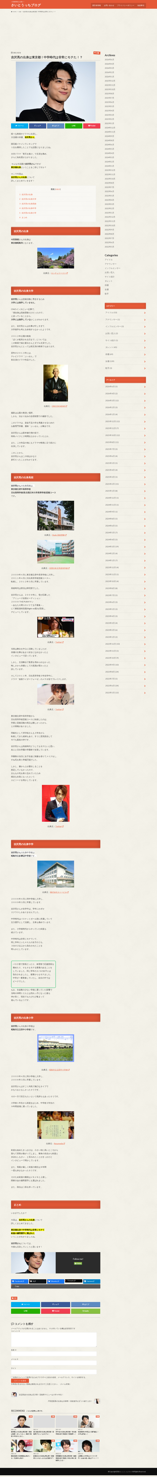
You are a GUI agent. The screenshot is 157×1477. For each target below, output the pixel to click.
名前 (14, 1352)
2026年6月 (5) (110, 365)
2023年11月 (109, 167)
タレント (108, 267)
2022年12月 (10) (111, 599)
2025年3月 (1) (110, 447)
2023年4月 (109, 191)
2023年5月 (109, 187)
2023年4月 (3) (110, 573)
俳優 (14, 1300)
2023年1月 (109, 202)
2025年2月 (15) (111, 454)
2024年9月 (109, 131)
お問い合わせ (109, 4)
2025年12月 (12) (111, 397)
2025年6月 (109, 99)
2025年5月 (109, 103)
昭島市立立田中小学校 (58, 1071)
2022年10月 (109, 214)
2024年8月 (109, 135)
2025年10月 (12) (111, 409)
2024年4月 (109, 147)
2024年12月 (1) (111, 466)
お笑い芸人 (109, 259)
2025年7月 (109, 95)
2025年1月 (109, 119)
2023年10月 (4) (111, 542)
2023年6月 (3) (110, 561)
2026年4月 (109, 63)
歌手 (106, 279)
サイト (13, 1370)
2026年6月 (109, 59)
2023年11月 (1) (111, 536)
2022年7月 (109, 226)
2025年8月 (109, 91)
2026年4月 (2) (110, 372)
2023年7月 (109, 179)
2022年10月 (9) (111, 611)
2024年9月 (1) (110, 479)
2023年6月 (109, 183)
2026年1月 (109, 75)
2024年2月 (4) (110, 517)
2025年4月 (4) (110, 441)
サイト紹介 (109, 263)
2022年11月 (109, 210)
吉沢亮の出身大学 (28, 199)
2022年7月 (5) (110, 630)
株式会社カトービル (58, 894)
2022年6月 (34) (111, 637)
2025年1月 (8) (110, 460)
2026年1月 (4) (110, 391)
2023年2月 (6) (110, 586)
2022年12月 (109, 206)
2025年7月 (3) (110, 422)
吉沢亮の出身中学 (28, 209)
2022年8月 (109, 222)
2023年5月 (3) (110, 567)
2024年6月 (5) (110, 491)
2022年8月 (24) (111, 624)
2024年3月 (109, 151)
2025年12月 (109, 79)
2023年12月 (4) (111, 529)
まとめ (23, 219)
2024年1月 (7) (110, 523)
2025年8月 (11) (111, 416)
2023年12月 (109, 163)
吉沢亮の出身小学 (28, 214)
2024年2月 (109, 155)
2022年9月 (109, 218)
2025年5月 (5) (110, 435)
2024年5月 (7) (110, 498)
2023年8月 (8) (110, 548)
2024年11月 (109, 127)
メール (14, 1361)
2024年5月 (109, 143)
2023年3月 (109, 194)
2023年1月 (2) (110, 592)
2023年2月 (109, 198)
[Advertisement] (78, 32)
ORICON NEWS (58, 407)
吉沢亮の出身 (26, 195)
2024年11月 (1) (111, 473)
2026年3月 (109, 67)
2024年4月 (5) (110, 504)
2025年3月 (109, 111)
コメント (15, 1333)
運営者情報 (97, 4)
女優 (106, 275)
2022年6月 (109, 230)
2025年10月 (109, 87)
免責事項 (141, 4)
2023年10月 (109, 171)
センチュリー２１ (58, 274)
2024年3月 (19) (111, 510)
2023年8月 (109, 175)
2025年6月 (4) (110, 428)
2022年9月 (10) (111, 618)
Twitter (58, 643)
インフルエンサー (111, 255)
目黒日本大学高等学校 (58, 569)
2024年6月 (109, 139)
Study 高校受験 (58, 536)
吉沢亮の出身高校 (28, 204)
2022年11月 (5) (111, 605)
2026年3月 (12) (111, 378)
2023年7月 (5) (110, 555)
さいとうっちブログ (26, 5)
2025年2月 (109, 115)
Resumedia (58, 1145)
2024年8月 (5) (110, 485)
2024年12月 (109, 123)
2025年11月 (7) (111, 403)
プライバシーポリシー (126, 4)
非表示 (57, 189)
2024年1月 (109, 159)
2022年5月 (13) (111, 643)
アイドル (108, 247)
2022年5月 (109, 234)
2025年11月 (109, 83)
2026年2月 (109, 71)
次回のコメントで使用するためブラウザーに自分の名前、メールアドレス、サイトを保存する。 (50, 1379)
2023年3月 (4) (110, 580)
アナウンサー (110, 251)
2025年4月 (109, 107)
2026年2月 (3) (110, 384)
